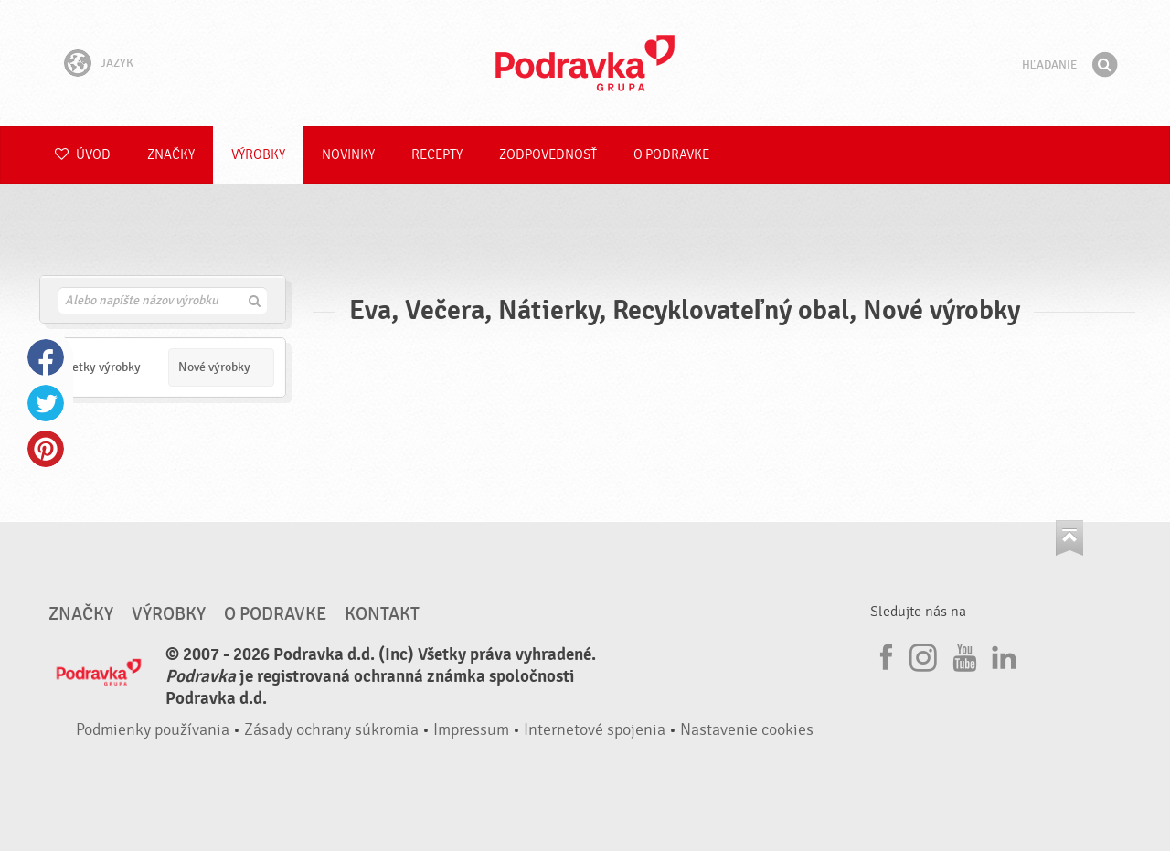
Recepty (437, 155)
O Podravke (671, 155)
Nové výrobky (214, 367)
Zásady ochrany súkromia (331, 729)
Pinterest (45, 449)
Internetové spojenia (594, 729)
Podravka (585, 63)
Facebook (45, 357)
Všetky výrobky (100, 367)
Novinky (348, 155)
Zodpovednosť (548, 155)
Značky (171, 155)
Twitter (45, 403)
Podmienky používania (152, 729)
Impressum (471, 729)
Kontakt (382, 614)
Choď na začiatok (1069, 538)
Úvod (83, 155)
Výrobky (258, 155)
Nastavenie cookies (747, 729)
